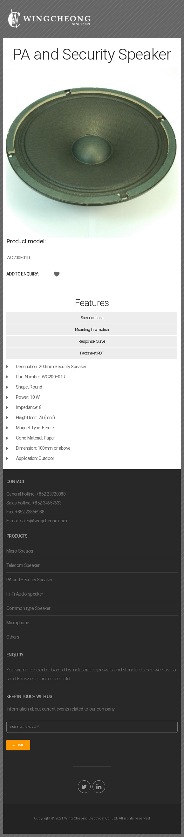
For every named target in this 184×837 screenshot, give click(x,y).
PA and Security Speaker (29, 580)
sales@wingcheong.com (43, 521)
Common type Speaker (28, 608)
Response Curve (92, 341)
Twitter (84, 786)
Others (12, 637)
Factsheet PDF (91, 353)
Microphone (17, 623)
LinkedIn (98, 786)
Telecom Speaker (22, 565)
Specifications (92, 318)
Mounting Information (92, 329)
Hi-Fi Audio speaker (24, 594)
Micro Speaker (19, 551)
